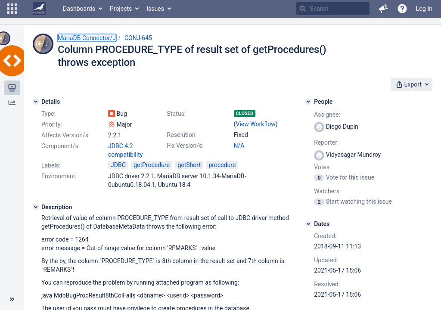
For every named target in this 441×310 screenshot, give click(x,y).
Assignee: (327, 114)
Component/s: (60, 146)
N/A (239, 145)
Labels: (50, 165)
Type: (48, 113)
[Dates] (308, 224)
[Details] (36, 102)
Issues (155, 8)
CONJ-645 (138, 37)
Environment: (59, 176)
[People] (308, 102)
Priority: (51, 124)
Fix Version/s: (185, 145)
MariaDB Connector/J (87, 37)
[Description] (36, 207)
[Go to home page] (39, 8)
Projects (121, 8)
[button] (12, 8)
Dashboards (79, 8)
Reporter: (326, 142)
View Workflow (256, 124)
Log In (424, 8)
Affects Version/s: (65, 135)
